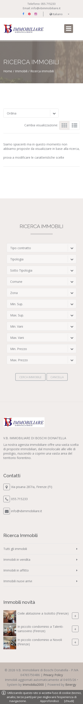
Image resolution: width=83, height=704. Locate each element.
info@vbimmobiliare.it (45, 8)
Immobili (21, 71)
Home (7, 71)
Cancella (57, 377)
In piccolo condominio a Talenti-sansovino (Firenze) (40, 628)
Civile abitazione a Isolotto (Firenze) (43, 613)
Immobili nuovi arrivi (17, 581)
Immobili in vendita (16, 559)
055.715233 (48, 4)
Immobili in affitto (16, 570)
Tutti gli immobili (15, 549)
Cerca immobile (30, 377)
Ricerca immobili (42, 71)
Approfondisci (49, 701)
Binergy (70, 684)
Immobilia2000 (33, 684)
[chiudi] (69, 701)
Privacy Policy (53, 675)
